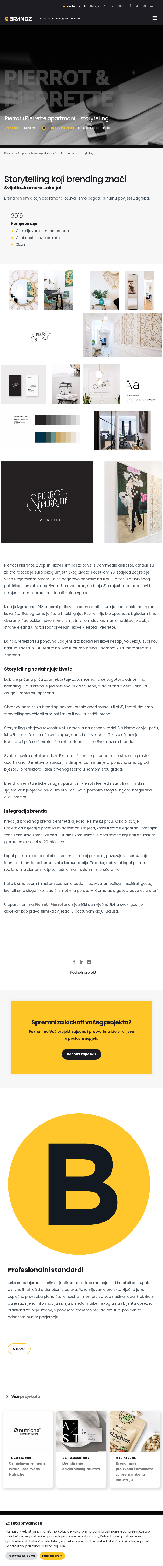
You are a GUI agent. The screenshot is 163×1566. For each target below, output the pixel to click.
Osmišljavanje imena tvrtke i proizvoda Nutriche (27, 1468)
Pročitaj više (55, 1546)
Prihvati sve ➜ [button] (52, 1556)
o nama (19, 1349)
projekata (30, 1396)
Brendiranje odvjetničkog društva (81, 1466)
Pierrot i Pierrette (51, 904)
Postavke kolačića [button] (21, 1556)
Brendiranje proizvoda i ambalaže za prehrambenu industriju (134, 1471)
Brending (11, 128)
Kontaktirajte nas (81, 1054)
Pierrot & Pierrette (58, 88)
